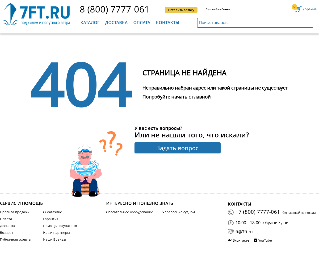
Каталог (90, 22)
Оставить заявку (181, 10)
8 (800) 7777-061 (115, 9)
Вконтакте (241, 240)
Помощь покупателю (60, 225)
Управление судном (178, 212)
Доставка (116, 22)
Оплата (141, 22)
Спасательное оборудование (129, 212)
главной (201, 97)
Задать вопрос (177, 148)
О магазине (52, 212)
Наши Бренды (54, 239)
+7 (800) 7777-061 (257, 211)
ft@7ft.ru (244, 232)
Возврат (6, 232)
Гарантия (51, 219)
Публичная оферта (15, 239)
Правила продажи (14, 212)
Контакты (167, 22)
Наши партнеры (56, 232)
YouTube (265, 240)
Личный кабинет (218, 9)
